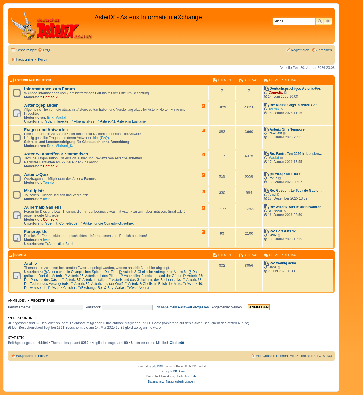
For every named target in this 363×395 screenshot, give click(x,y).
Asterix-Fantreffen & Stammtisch (56, 154)
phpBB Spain (176, 371)
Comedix (50, 97)
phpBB (156, 366)
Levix (272, 235)
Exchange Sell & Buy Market (101, 288)
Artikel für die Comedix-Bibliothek (106, 223)
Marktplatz (34, 191)
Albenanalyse (82, 121)
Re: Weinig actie (282, 263)
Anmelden (17, 300)
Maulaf (60, 117)
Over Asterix (138, 288)
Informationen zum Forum (49, 89)
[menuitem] (44, 50)
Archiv (30, 263)
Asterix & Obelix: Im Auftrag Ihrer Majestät (153, 272)
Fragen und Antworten (46, 129)
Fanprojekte (35, 231)
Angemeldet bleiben (229, 307)
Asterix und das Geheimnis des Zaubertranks (144, 280)
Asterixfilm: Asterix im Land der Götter (151, 276)
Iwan (47, 199)
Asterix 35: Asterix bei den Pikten (92, 276)
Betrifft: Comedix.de (60, 223)
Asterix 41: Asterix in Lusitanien (122, 121)
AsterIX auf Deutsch (32, 80)
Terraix (273, 109)
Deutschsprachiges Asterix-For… (296, 89)
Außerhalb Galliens (43, 207)
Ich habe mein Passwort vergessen (182, 307)
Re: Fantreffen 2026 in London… (295, 154)
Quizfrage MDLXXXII (285, 174)
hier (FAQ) (101, 138)
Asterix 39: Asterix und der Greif (97, 284)
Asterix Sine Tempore (286, 129)
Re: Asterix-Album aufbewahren (295, 207)
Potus (272, 178)
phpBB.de (190, 376)
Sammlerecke (56, 121)
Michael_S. (64, 146)
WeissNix (275, 211)
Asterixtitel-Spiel (59, 244)
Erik (50, 117)
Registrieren (43, 300)
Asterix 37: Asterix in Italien (84, 280)
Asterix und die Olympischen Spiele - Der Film (80, 272)
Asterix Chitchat (62, 288)
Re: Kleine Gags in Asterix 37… (294, 105)
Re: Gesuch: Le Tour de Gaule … (296, 191)
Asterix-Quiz (36, 174)
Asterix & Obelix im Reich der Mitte (152, 284)
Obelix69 (275, 133)
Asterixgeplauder (41, 105)
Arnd (272, 195)
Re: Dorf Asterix (282, 231)
